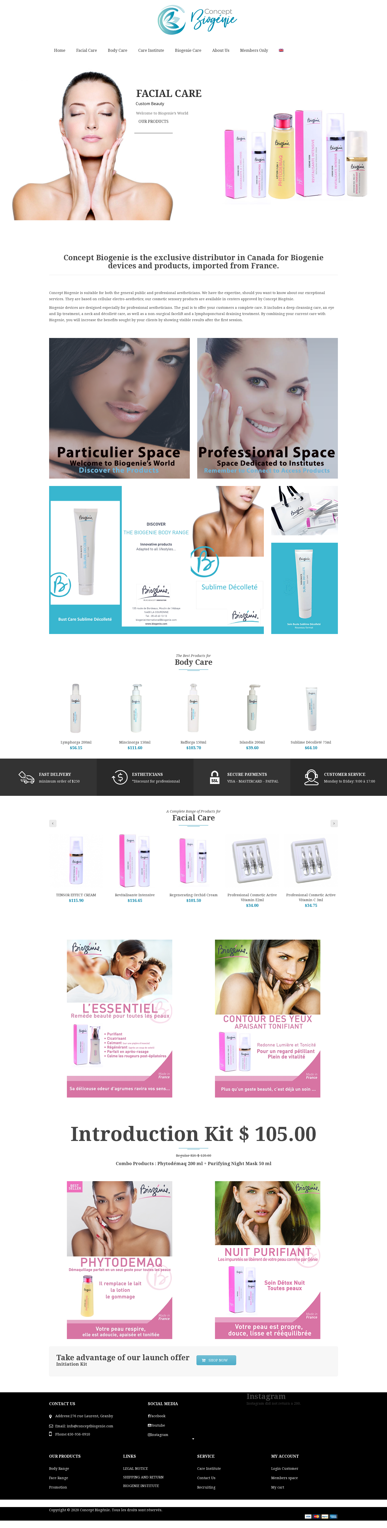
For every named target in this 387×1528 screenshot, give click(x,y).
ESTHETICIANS (147, 774)
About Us (220, 50)
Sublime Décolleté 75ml (311, 742)
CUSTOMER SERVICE (345, 774)
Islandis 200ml (252, 742)
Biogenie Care (188, 50)
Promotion (58, 1487)
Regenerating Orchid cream (194, 895)
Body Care (117, 50)
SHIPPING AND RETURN (143, 1477)
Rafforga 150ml (193, 742)
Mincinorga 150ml (135, 742)
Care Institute (151, 50)
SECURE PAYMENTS (247, 774)
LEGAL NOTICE (135, 1469)
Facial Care (86, 50)
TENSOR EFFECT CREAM (76, 895)
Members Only (254, 50)
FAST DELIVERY (55, 774)
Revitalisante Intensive (135, 895)
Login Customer (284, 1469)
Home (59, 50)
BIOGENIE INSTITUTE (141, 1486)
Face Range (58, 1478)
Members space (284, 1478)
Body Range (59, 1469)
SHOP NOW (215, 1360)
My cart (277, 1487)
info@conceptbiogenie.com (90, 1426)
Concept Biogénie (95, 1510)
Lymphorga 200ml (76, 742)
